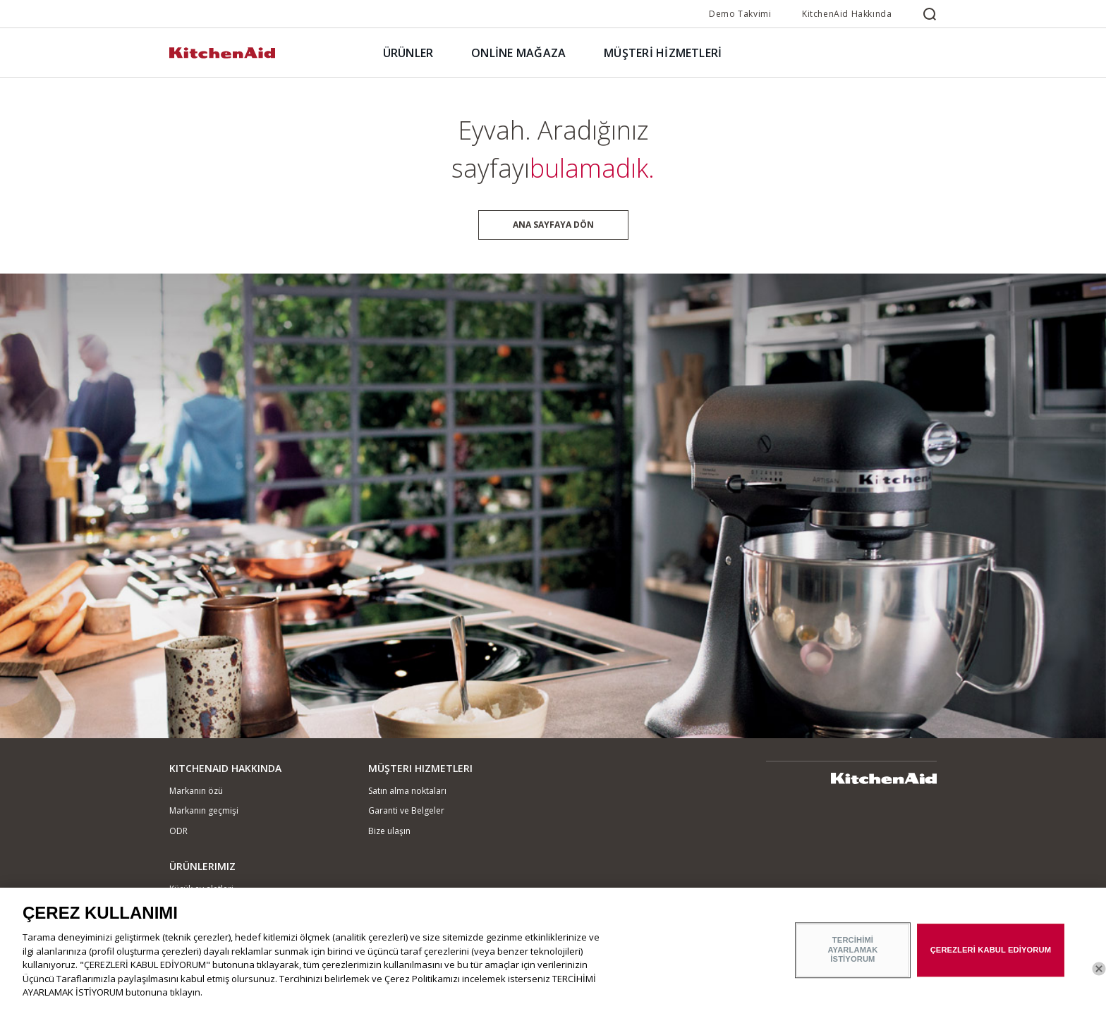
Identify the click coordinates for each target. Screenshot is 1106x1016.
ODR (178, 831)
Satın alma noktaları (407, 791)
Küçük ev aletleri (201, 889)
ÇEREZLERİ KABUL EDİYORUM (991, 958)
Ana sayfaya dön (553, 225)
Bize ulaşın (389, 831)
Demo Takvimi (740, 14)
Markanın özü (196, 791)
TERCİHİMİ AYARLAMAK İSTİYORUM (852, 958)
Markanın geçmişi (203, 810)
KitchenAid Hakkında (847, 14)
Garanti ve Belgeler (406, 810)
